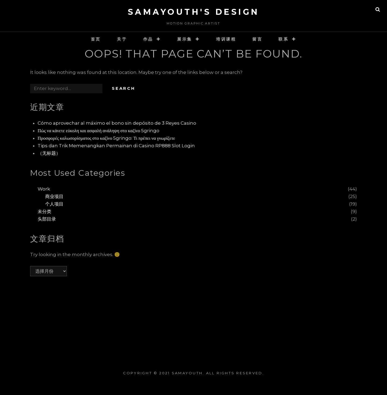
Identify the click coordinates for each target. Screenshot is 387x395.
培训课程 (226, 39)
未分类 (44, 211)
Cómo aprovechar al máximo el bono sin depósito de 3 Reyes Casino (117, 123)
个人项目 (54, 204)
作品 (148, 39)
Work (44, 189)
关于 (122, 39)
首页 (96, 39)
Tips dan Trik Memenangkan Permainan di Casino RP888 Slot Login (116, 145)
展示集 (184, 39)
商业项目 (54, 196)
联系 (283, 39)
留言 (257, 39)
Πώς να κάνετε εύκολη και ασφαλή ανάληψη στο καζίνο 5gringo (98, 130)
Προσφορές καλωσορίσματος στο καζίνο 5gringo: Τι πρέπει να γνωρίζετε (106, 138)
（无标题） (49, 153)
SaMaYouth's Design (193, 12)
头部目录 (47, 219)
